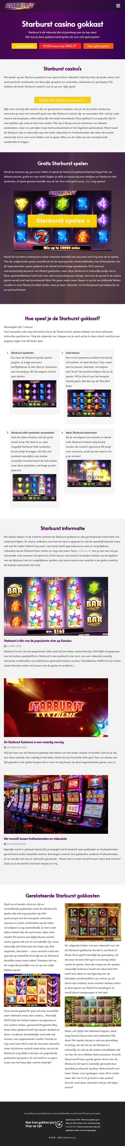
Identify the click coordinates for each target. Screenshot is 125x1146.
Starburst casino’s (51, 1113)
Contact (79, 1113)
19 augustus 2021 (16, 844)
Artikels (63, 1113)
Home (27, 1113)
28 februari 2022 (17, 747)
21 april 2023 (14, 646)
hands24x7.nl (71, 1126)
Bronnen (71, 1113)
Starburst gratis (37, 1113)
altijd (88, 181)
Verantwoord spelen (92, 1113)
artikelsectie (84, 550)
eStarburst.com (69, 1137)
